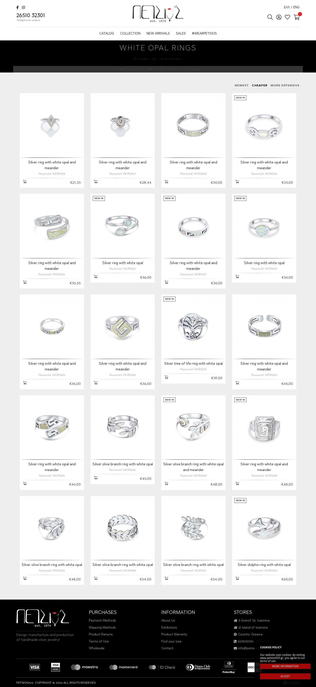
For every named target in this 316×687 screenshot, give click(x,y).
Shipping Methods (102, 627)
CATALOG (106, 33)
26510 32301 (30, 18)
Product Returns (101, 634)
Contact (167, 648)
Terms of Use (99, 641)
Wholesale (96, 648)
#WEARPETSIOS (204, 33)
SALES (181, 33)
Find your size (171, 641)
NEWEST (242, 85)
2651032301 (245, 641)
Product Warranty (174, 634)
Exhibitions (169, 627)
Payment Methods (102, 620)
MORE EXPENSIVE (285, 85)
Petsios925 (158, 13)
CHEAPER (260, 85)
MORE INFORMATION (285, 666)
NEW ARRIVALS (158, 33)
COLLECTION (130, 33)
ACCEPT (285, 676)
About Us (168, 620)
